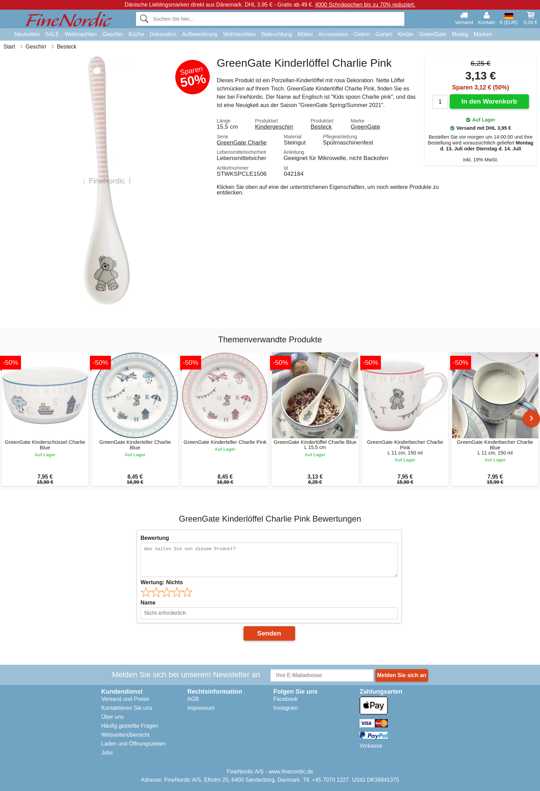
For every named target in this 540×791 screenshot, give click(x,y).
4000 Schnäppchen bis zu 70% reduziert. (365, 5)
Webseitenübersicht (125, 735)
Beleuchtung (276, 34)
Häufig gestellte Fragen (129, 726)
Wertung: (162, 582)
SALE (52, 34)
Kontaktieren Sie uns (126, 708)
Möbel (305, 34)
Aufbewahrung (199, 34)
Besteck (321, 126)
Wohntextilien (239, 34)
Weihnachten (81, 34)
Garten (383, 34)
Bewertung (155, 538)
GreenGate (432, 34)
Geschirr (112, 34)
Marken (483, 34)
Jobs (107, 753)
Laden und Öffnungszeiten (133, 744)
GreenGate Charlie (242, 142)
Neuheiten (27, 34)
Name (148, 603)
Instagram (285, 708)
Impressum (201, 708)
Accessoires (333, 34)
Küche (136, 34)
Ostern (361, 34)
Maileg (460, 34)
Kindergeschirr (274, 126)
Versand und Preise (125, 699)
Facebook (285, 699)
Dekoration (163, 34)
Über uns (112, 717)
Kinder (406, 34)
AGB (193, 699)
